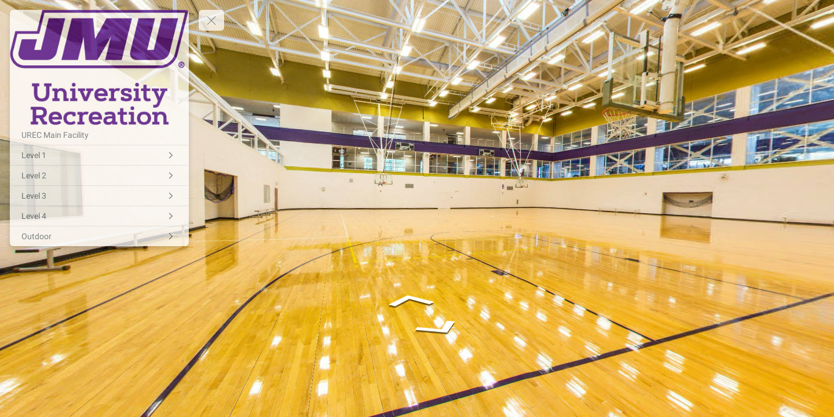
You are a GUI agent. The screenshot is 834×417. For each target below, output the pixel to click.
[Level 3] (99, 196)
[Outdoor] (99, 236)
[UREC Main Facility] (99, 135)
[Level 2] (99, 175)
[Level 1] (99, 155)
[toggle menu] (211, 20)
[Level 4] (99, 216)
